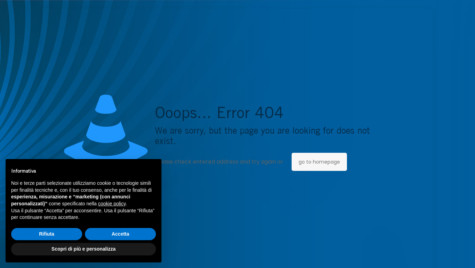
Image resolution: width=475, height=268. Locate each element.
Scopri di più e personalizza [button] (84, 249)
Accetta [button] (120, 234)
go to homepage (319, 161)
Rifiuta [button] (46, 234)
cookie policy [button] (112, 203)
